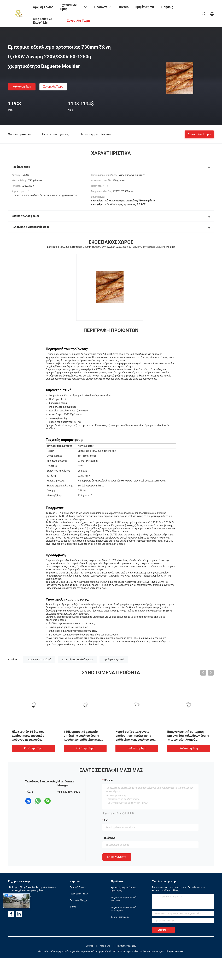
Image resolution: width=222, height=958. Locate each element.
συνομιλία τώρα (53, 86)
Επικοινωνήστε (116, 856)
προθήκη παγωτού (114, 659)
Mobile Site (105, 946)
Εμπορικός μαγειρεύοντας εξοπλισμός (123, 889)
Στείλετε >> (163, 930)
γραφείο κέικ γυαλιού (39, 659)
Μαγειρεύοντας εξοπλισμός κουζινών (124, 899)
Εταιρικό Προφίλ (78, 887)
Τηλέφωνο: (110, 837)
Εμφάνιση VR (145, 7)
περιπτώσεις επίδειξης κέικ (77, 659)
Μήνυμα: (108, 780)
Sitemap (90, 946)
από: (106, 820)
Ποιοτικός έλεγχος (79, 900)
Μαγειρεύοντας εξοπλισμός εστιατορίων (124, 909)
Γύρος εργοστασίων (79, 894)
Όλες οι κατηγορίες (120, 917)
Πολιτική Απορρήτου (126, 946)
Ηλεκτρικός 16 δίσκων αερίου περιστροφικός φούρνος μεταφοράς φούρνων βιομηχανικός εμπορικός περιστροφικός (31, 739)
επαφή (73, 907)
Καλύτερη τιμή (22, 86)
